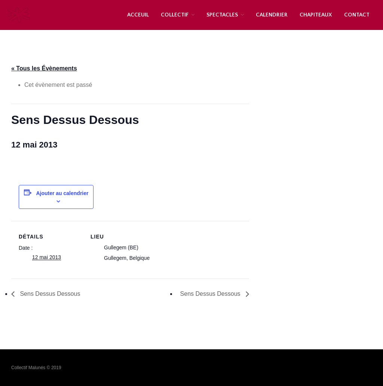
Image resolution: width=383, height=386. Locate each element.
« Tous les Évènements (44, 68)
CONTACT (357, 15)
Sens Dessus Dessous (49, 294)
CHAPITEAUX (316, 15)
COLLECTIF (175, 15)
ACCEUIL (138, 15)
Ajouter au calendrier (62, 193)
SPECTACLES (222, 15)
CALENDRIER (272, 15)
